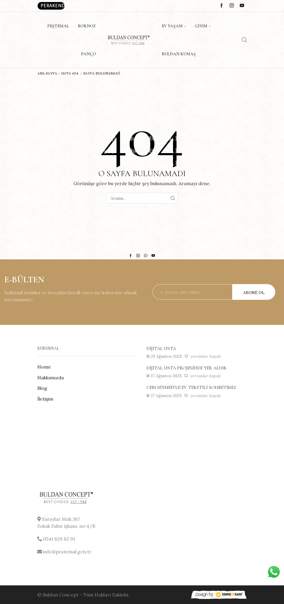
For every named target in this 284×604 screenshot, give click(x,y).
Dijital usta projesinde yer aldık (187, 368)
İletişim (45, 399)
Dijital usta (161, 348)
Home (44, 367)
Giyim (203, 26)
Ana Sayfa (47, 73)
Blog (42, 388)
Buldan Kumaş (179, 53)
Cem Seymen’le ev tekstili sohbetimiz (191, 387)
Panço (88, 53)
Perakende (52, 5)
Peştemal (58, 26)
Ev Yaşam (174, 26)
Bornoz (87, 26)
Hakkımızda (50, 377)
